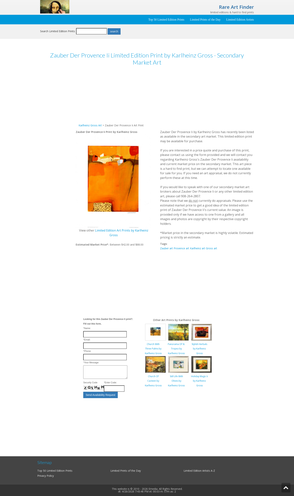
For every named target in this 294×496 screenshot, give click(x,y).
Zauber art (166, 248)
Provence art (181, 248)
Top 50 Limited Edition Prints (166, 19)
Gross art (211, 248)
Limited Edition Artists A (198, 470)
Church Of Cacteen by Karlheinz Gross (153, 381)
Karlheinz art (197, 248)
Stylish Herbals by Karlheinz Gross (199, 349)
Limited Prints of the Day (205, 19)
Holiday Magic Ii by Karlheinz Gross (199, 381)
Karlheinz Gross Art (90, 125)
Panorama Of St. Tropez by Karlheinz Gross (176, 349)
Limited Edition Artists (240, 19)
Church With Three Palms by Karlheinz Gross (153, 349)
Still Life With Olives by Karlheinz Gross (176, 381)
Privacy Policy (45, 475)
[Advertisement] (58, 127)
